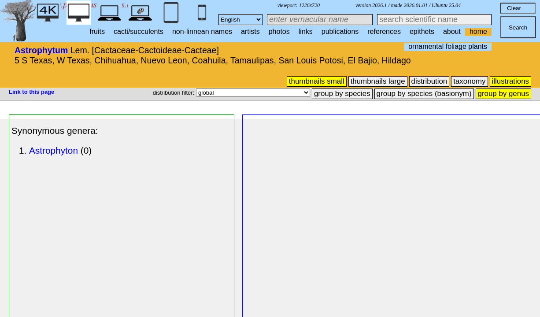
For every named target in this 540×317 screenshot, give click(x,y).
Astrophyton (53, 150)
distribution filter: (174, 92)
